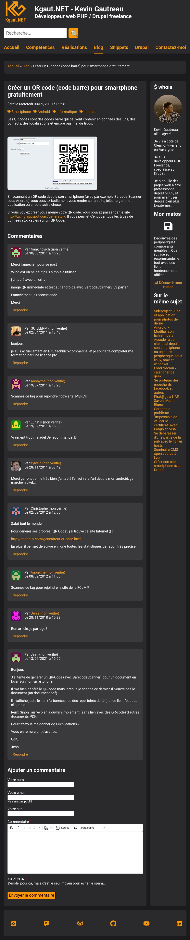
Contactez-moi (170, 47)
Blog (98, 47)
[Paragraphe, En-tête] (93, 828)
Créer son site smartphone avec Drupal (167, 466)
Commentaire (18, 822)
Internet (88, 112)
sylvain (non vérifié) (46, 463)
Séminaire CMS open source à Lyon (166, 453)
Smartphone (19, 112)
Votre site (14, 809)
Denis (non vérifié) (45, 613)
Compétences (40, 47)
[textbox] (75, 853)
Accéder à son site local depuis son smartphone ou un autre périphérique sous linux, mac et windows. (168, 351)
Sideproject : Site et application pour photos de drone (167, 317)
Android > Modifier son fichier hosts (164, 331)
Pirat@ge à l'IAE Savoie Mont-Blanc (166, 401)
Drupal (142, 47)
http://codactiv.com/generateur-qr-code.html (46, 539)
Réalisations (74, 47)
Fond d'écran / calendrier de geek (165, 372)
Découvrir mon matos (168, 285)
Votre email (16, 793)
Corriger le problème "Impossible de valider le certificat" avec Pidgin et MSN (165, 419)
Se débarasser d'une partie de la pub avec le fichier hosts (168, 439)
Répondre (20, 310)
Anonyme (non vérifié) (48, 381)
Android (41, 112)
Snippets (119, 47)
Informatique (65, 112)
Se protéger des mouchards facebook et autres (166, 386)
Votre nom (15, 780)
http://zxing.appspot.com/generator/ (36, 216)
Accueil (11, 47)
